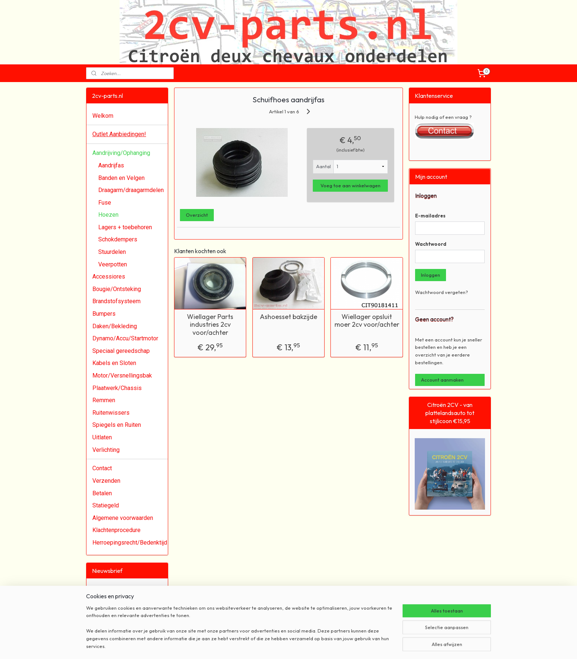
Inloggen (430, 275)
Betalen (102, 493)
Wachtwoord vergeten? (441, 292)
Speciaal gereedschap (121, 350)
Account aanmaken (442, 380)
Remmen (103, 400)
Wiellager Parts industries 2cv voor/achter (210, 325)
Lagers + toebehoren (125, 227)
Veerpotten (112, 264)
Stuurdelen (112, 251)
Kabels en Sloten (114, 362)
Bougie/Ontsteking (116, 289)
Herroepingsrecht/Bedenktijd (129, 542)
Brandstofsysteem (116, 301)
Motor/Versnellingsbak (122, 375)
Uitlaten (102, 437)
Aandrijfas (111, 165)
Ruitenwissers (111, 412)
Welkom (102, 115)
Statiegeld (105, 505)
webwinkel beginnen (302, 645)
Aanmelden (110, 614)
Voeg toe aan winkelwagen (350, 185)
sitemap (263, 645)
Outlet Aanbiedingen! (119, 134)
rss (277, 645)
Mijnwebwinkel (360, 645)
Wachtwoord (430, 244)
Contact (102, 468)
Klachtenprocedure (116, 530)
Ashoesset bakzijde (288, 317)
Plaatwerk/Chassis (117, 388)
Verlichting (106, 449)
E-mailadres (430, 216)
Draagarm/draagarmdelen (131, 190)
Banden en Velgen (121, 177)
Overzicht (197, 215)
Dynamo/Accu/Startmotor (125, 338)
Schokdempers (117, 239)
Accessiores (108, 276)
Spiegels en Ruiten (116, 424)
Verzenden (106, 480)
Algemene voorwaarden (122, 517)
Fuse (104, 202)
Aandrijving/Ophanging (121, 152)
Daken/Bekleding (114, 326)
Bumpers (104, 313)
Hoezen (108, 214)
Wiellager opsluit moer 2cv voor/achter (366, 321)
